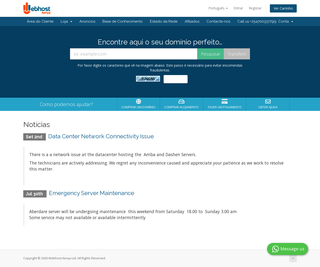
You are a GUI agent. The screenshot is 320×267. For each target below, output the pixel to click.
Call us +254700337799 (256, 21)
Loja (66, 21)
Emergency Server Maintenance (91, 193)
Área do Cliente (40, 21)
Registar (255, 8)
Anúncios (87, 21)
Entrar (238, 8)
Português (218, 8)
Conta (285, 21)
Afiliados (192, 21)
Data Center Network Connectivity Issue (101, 136)
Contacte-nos (218, 21)
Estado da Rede (164, 21)
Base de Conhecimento (122, 21)
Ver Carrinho (283, 8)
